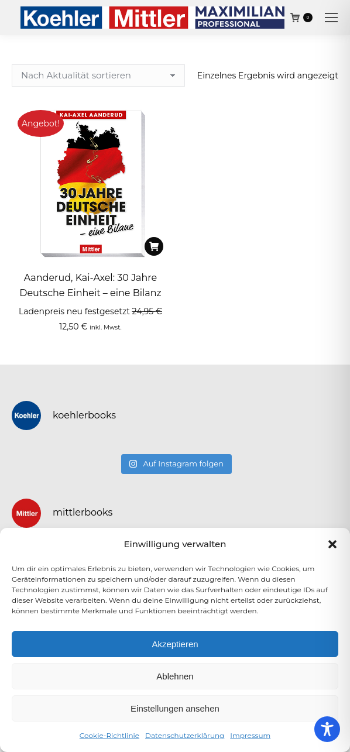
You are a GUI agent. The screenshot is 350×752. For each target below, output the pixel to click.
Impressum (250, 735)
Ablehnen (174, 676)
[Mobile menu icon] (331, 18)
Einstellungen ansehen (175, 708)
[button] (332, 544)
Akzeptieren (175, 644)
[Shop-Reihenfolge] (98, 75)
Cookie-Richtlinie (109, 735)
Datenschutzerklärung (184, 735)
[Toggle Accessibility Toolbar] (327, 729)
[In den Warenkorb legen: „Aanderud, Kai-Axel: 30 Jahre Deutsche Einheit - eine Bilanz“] (154, 246)
